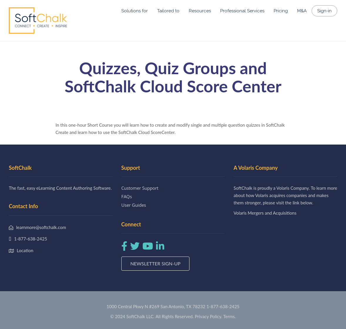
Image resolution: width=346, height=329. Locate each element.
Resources (200, 10)
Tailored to (168, 10)
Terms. (229, 316)
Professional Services (242, 10)
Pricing (281, 10)
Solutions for (134, 10)
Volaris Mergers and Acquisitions (265, 213)
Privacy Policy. (208, 316)
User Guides (133, 205)
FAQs (126, 196)
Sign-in (324, 10)
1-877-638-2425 (222, 306)
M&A (302, 10)
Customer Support (139, 188)
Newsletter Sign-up (155, 263)
